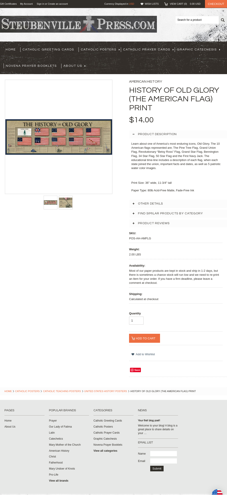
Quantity (135, 313)
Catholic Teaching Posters (62, 391)
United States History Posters (105, 391)
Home (8, 391)
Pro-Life (53, 474)
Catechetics (56, 438)
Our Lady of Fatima (60, 426)
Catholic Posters (100, 49)
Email (141, 461)
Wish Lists (152, 3)
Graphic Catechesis (198, 49)
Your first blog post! (149, 420)
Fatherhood (56, 462)
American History (59, 450)
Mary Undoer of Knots (62, 468)
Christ (52, 456)
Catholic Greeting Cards (48, 49)
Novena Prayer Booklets (31, 65)
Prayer (53, 420)
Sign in (40, 3)
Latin (52, 432)
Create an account (58, 3)
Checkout (216, 4)
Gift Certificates (8, 3)
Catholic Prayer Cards (148, 49)
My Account (26, 3)
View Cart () (185, 3)
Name (142, 453)
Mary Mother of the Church (65, 444)
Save (137, 370)
